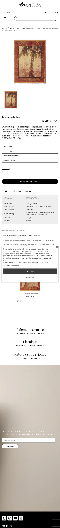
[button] (56, 12)
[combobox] (35, 18)
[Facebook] (4, 518)
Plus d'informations (11, 265)
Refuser (30, 277)
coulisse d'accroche (19, 136)
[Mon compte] (45, 12)
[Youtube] (15, 518)
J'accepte (30, 271)
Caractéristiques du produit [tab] (18, 191)
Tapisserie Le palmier (30, 293)
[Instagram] (9, 518)
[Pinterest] (21, 518)
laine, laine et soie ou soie (16, 133)
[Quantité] (5, 171)
